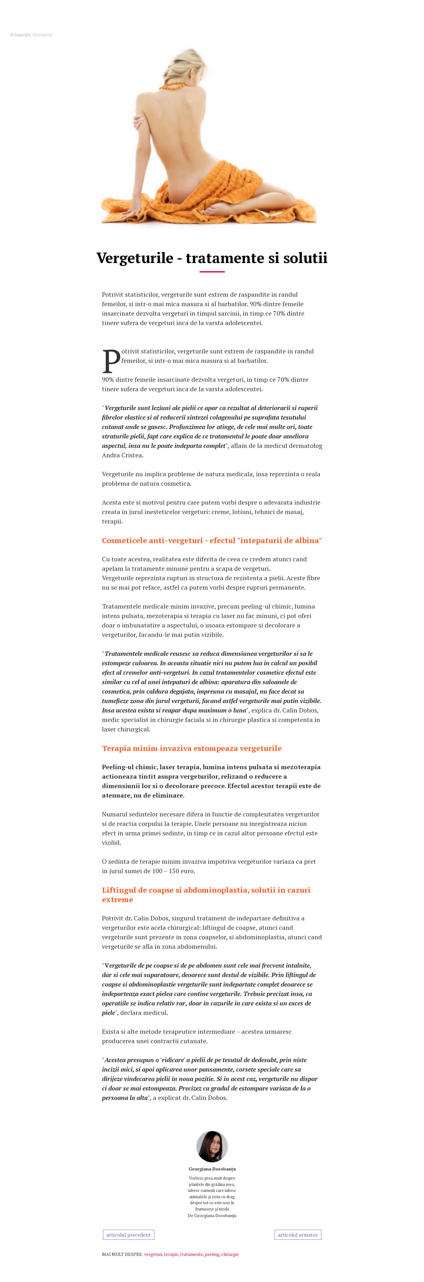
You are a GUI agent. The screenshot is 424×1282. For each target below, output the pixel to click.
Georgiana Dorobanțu (212, 1169)
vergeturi (153, 1254)
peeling (212, 1254)
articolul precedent (128, 1234)
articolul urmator (298, 1234)
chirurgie (230, 1254)
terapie (171, 1254)
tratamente (191, 1254)
